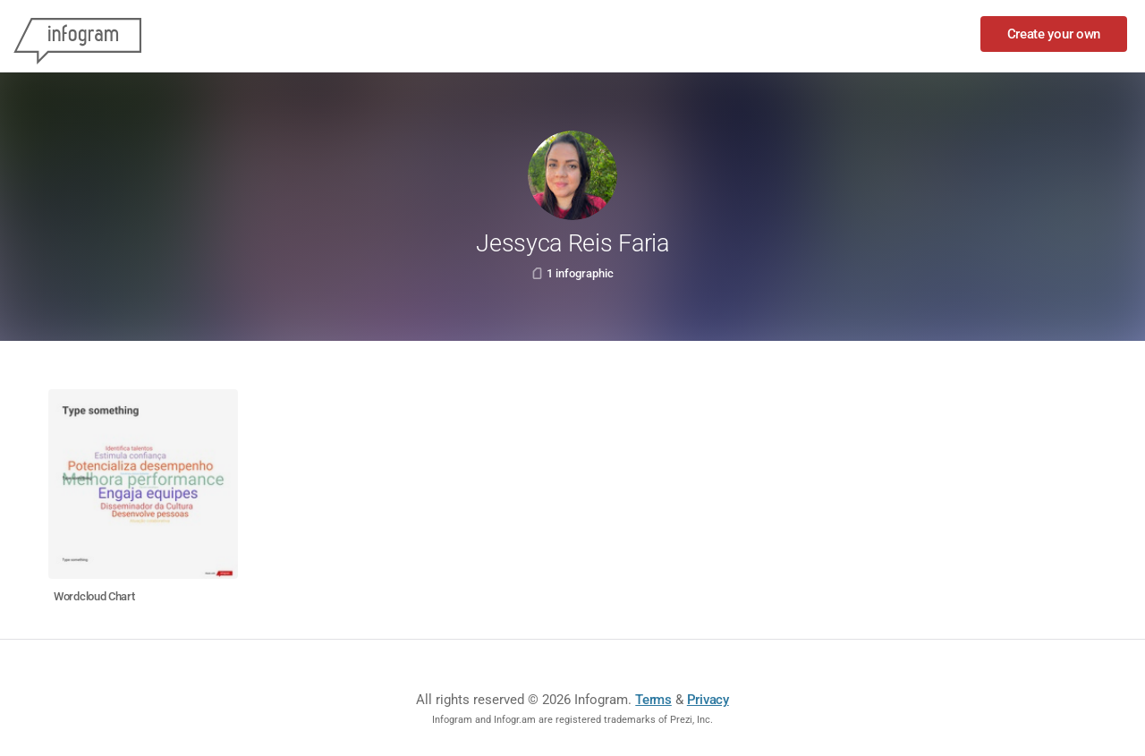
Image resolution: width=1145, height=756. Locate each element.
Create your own (1054, 34)
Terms (653, 700)
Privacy (708, 700)
